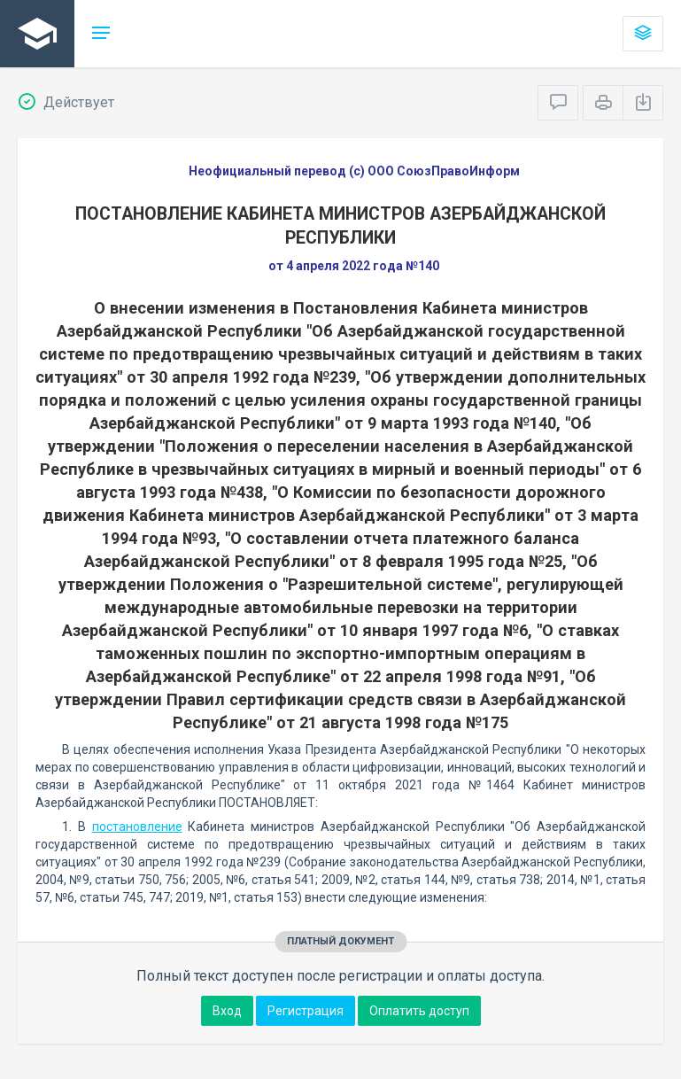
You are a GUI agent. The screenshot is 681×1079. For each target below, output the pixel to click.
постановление (137, 826)
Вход (227, 1011)
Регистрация (305, 1011)
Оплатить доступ (419, 1011)
